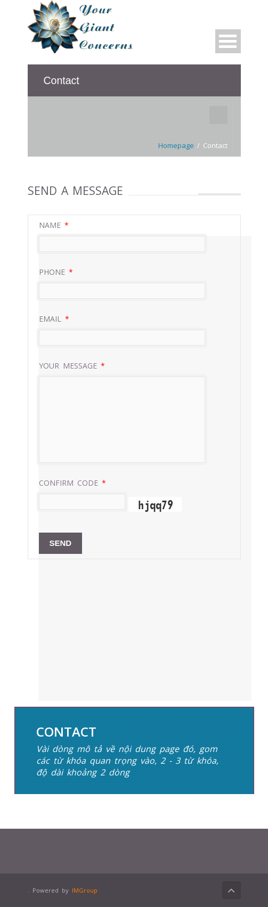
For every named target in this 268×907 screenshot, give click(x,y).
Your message (72, 366)
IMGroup (85, 890)
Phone (56, 272)
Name (54, 225)
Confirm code (72, 483)
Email (54, 319)
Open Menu (228, 41)
